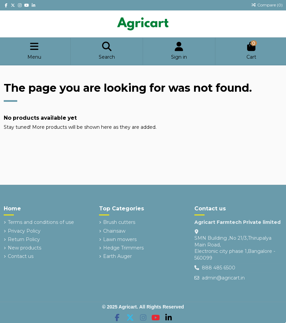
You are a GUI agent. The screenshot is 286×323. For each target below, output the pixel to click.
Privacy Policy (24, 231)
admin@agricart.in (223, 278)
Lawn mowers (120, 239)
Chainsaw (114, 231)
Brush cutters (119, 222)
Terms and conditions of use (41, 222)
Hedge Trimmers (123, 248)
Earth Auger (117, 256)
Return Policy (24, 239)
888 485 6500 (218, 268)
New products (24, 248)
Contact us (20, 256)
